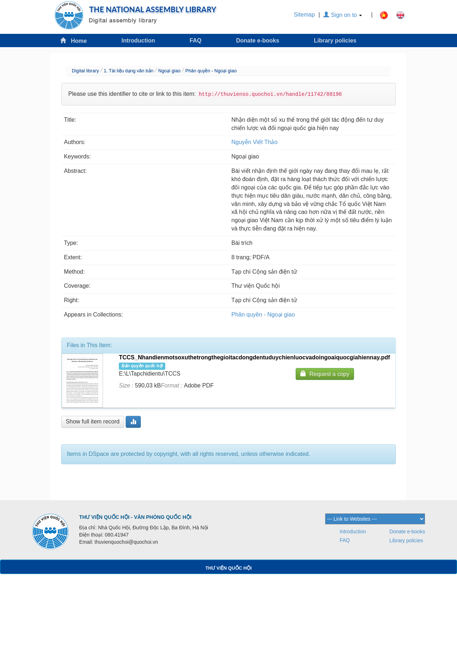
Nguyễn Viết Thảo (255, 142)
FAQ (196, 40)
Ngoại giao (169, 70)
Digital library (85, 70)
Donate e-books (257, 40)
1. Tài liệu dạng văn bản (128, 70)
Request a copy (324, 373)
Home (73, 40)
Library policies (335, 40)
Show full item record (93, 421)
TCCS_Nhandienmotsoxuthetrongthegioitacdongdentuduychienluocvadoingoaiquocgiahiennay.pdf (254, 357)
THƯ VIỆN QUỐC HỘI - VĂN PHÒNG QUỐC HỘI (135, 517)
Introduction (138, 40)
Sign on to (342, 15)
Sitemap (304, 15)
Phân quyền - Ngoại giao (211, 70)
